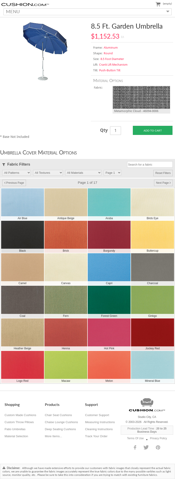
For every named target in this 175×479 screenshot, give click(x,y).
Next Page (163, 182)
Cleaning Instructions (99, 429)
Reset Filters (163, 173)
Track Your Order (96, 436)
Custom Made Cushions (20, 415)
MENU (86, 11)
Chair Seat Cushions (58, 415)
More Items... (53, 436)
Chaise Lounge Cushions (61, 422)
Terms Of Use (135, 438)
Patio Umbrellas (15, 429)
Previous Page (14, 182)
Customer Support (97, 415)
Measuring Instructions (100, 422)
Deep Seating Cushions (60, 429)
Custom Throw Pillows (19, 422)
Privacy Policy (158, 438)
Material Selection (16, 436)
